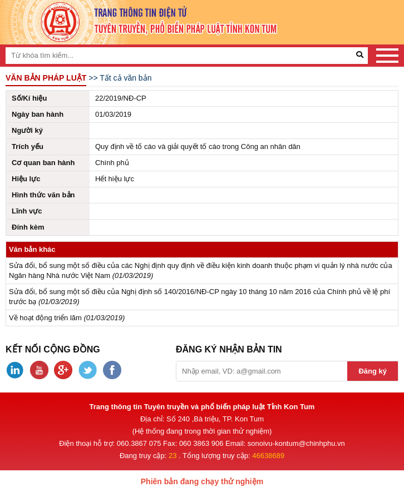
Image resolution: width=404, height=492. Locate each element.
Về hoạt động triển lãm (45, 318)
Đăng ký (372, 371)
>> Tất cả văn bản (119, 77)
